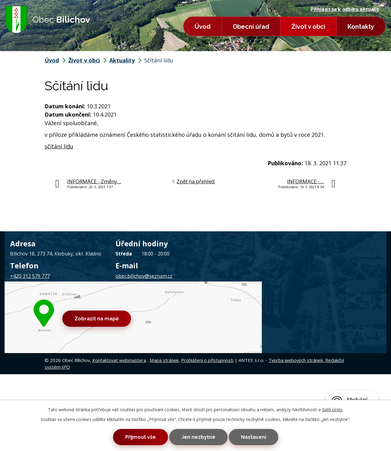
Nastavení (259, 436)
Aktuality (122, 60)
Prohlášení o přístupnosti (207, 310)
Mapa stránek (164, 310)
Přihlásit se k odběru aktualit (342, 9)
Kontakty (361, 26)
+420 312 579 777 (30, 276)
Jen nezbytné (198, 436)
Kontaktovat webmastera (119, 310)
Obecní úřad (251, 26)
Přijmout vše (134, 436)
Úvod (202, 26)
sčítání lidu (59, 146)
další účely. (332, 408)
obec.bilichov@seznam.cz (143, 276)
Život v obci (308, 26)
